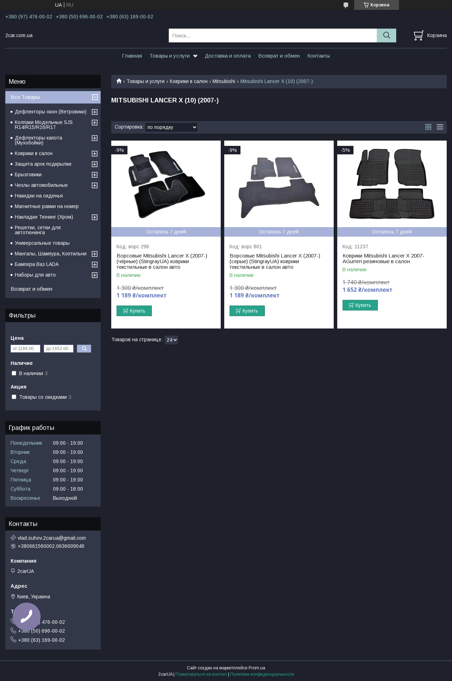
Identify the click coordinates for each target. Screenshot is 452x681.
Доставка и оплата (228, 56)
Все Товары (25, 97)
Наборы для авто (35, 275)
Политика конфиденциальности (262, 674)
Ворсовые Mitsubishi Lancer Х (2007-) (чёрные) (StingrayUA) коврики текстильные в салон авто (162, 261)
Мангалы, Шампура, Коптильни (51, 253)
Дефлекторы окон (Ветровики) (51, 111)
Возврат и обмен (279, 56)
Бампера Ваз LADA (37, 264)
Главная (132, 56)
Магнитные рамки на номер (47, 206)
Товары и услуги (169, 56)
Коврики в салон (189, 81)
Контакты (318, 56)
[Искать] (386, 35)
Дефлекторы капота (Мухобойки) (38, 140)
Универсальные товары (42, 243)
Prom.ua (257, 667)
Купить (137, 311)
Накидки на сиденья (39, 196)
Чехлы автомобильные (41, 185)
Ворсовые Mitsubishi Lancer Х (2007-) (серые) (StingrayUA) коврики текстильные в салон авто (275, 261)
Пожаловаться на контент (201, 674)
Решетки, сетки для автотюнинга (38, 230)
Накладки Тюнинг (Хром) (44, 217)
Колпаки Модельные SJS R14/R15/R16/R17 (44, 124)
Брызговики (28, 174)
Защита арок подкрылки (43, 164)
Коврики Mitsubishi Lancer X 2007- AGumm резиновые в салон (383, 258)
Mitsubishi (224, 81)
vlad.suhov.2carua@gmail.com (52, 538)
